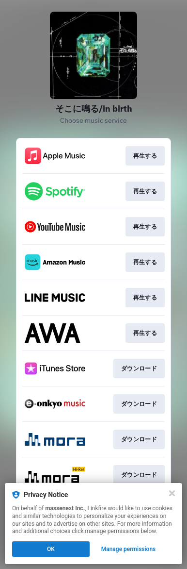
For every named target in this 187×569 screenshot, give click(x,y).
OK (51, 549)
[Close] (172, 493)
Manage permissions (128, 549)
